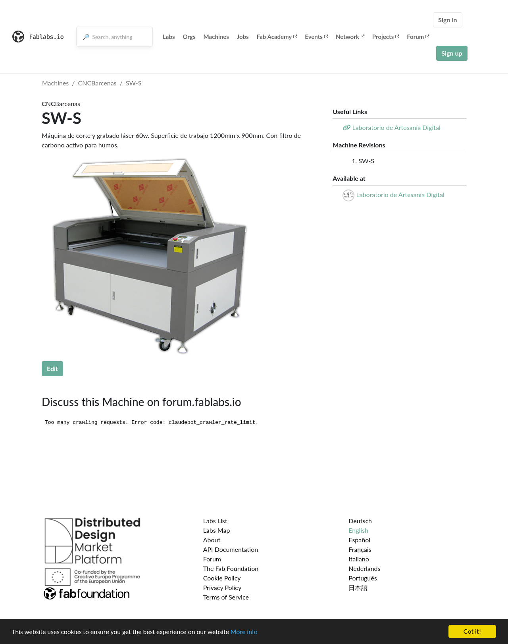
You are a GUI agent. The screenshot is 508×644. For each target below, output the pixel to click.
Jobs (243, 36)
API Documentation (230, 549)
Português (362, 578)
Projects (385, 36)
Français (359, 549)
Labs (169, 36)
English (358, 530)
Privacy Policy (222, 587)
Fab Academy (277, 36)
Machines (216, 36)
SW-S (134, 83)
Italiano (358, 559)
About (212, 539)
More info (244, 632)
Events (316, 36)
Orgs (189, 36)
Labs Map (216, 530)
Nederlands (364, 568)
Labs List (215, 520)
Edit (52, 368)
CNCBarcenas (97, 83)
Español (359, 539)
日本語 (358, 587)
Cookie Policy (222, 578)
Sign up (451, 53)
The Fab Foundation (231, 568)
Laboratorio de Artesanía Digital (400, 194)
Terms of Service (226, 597)
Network (350, 36)
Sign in (447, 19)
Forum (418, 36)
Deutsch (360, 520)
